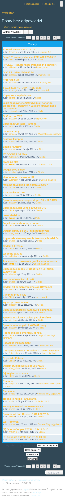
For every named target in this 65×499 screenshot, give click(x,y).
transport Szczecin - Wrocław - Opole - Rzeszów (31, 350)
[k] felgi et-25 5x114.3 (15, 373)
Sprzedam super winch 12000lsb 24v (24, 207)
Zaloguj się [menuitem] (50, 4)
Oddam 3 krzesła (13, 246)
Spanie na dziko (12, 146)
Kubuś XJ (13, 157)
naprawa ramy (11, 131)
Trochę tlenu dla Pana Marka (19, 398)
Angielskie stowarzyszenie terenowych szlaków (31, 238)
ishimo (12, 67)
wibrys (12, 289)
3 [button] (41, 37)
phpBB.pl (37, 492)
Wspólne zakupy (12, 253)
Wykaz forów (8, 480)
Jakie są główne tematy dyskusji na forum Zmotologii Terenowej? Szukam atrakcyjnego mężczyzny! (29, 106)
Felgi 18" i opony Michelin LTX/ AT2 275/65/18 (29, 57)
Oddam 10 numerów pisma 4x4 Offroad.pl (27, 287)
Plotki (40, 111)
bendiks (12, 172)
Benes (12, 164)
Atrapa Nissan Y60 (14, 192)
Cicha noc (9, 391)
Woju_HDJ (14, 368)
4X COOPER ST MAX (15, 154)
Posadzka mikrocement (17, 343)
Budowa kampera (13, 139)
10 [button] (55, 37)
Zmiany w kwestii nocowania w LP (23, 406)
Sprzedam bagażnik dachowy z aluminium (28, 310)
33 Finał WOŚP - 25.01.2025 (19, 49)
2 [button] (37, 37)
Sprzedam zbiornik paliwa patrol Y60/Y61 (27, 317)
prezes (12, 141)
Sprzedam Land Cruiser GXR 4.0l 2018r (26, 414)
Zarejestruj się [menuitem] (32, 4)
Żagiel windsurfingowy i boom (20, 223)
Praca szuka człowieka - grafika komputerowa (30, 261)
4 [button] (44, 37)
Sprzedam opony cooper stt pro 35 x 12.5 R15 (30, 200)
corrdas (12, 134)
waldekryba (14, 256)
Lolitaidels (13, 111)
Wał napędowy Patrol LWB (18, 279)
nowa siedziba (11, 215)
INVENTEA (35, 495)
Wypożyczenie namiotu (16, 302)
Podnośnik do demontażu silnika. (22, 332)
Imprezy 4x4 (45, 52)
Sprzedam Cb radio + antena (19, 123)
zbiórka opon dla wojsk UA (18, 177)
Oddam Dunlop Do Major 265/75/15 (23, 365)
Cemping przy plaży (14, 294)
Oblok (11, 210)
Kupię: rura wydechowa (17, 95)
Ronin (11, 60)
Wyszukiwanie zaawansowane (18, 27)
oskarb (12, 98)
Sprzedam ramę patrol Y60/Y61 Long (24, 325)
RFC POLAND (11, 80)
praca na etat (10, 162)
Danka (12, 361)
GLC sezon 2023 (12, 116)
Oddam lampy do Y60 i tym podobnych (26, 230)
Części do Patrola (13, 358)
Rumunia (8, 381)
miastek (12, 75)
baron (11, 126)
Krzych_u (13, 52)
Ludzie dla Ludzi (44, 164)
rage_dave (14, 233)
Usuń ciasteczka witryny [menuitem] (29, 480)
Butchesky (13, 180)
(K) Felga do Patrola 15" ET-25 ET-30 (24, 437)
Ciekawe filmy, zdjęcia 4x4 (49, 394)
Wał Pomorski (11, 421)
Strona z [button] (28, 37)
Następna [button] (58, 37)
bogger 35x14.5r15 (14, 169)
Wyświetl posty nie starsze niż (32, 445)
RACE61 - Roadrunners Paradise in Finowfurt (29, 64)
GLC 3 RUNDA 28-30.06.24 (18, 72)
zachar (12, 187)
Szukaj (26, 32)
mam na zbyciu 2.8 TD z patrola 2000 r (25, 185)
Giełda (40, 60)
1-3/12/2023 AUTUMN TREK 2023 (22, 87)
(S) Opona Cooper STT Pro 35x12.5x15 (25, 429)
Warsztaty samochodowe (49, 134)
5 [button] (48, 37)
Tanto (11, 264)
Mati (11, 401)
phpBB (26, 489)
